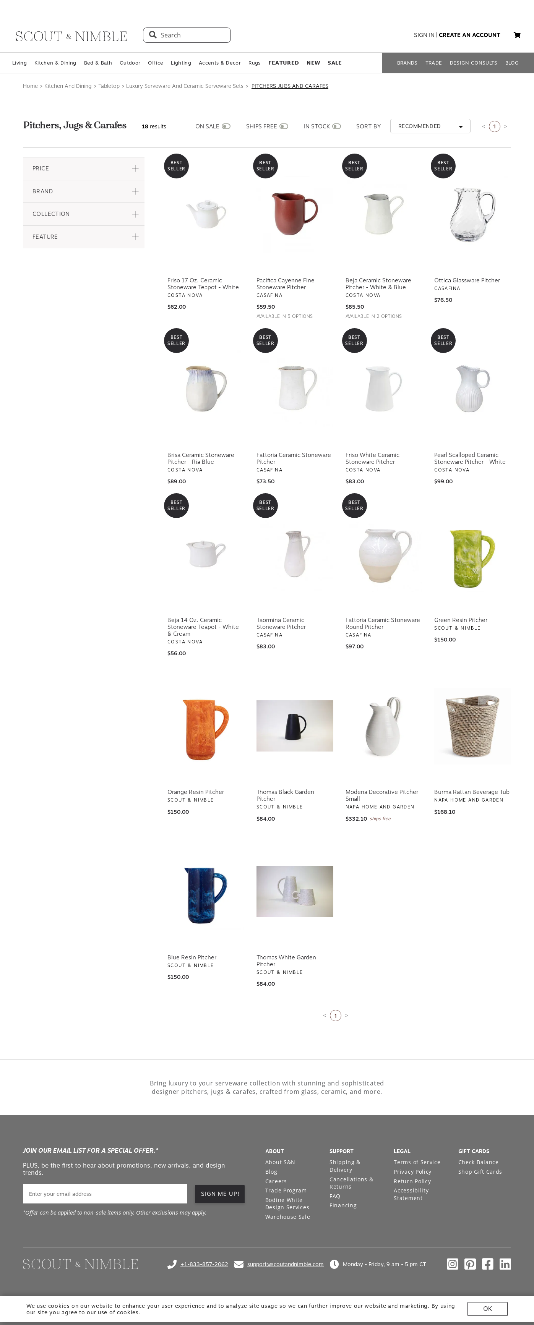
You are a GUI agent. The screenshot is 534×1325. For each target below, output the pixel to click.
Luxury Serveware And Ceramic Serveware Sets (184, 86)
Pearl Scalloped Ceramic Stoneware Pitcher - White (470, 458)
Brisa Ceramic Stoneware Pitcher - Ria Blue (200, 458)
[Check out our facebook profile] (487, 1264)
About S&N (280, 1162)
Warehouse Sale (287, 1216)
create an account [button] (469, 35)
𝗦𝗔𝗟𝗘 (335, 63)
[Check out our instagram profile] (452, 1264)
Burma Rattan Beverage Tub (472, 792)
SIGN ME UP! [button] (220, 1194)
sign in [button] (424, 35)
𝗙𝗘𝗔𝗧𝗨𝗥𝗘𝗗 (283, 63)
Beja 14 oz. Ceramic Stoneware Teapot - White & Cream (203, 627)
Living (19, 63)
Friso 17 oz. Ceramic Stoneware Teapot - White (203, 284)
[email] (105, 1194)
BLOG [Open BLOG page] (512, 63)
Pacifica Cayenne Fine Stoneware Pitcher (285, 284)
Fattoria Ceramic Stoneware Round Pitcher (383, 623)
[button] (517, 35)
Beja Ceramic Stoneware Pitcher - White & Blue (378, 284)
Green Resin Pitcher (460, 620)
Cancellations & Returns (351, 1183)
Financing (343, 1205)
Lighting (181, 63)
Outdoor (130, 63)
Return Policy (412, 1181)
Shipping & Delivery (344, 1165)
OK (487, 1308)
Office (155, 63)
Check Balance (478, 1162)
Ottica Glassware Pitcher (467, 280)
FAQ (335, 1196)
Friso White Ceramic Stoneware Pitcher (372, 458)
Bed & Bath (98, 63)
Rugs (254, 63)
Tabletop (109, 86)
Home (30, 86)
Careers (276, 1181)
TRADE (433, 63)
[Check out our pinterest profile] (470, 1264)
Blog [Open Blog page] (271, 1171)
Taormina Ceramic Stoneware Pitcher (281, 623)
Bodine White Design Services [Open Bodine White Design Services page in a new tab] (287, 1203)
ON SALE (207, 126)
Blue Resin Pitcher (191, 957)
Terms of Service (417, 1162)
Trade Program (286, 1190)
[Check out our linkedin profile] (505, 1264)
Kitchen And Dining (68, 86)
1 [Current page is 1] (494, 126)
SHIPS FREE (261, 126)
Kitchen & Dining (55, 63)
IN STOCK (317, 126)
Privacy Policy (413, 1171)
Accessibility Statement (411, 1194)
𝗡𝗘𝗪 (313, 63)
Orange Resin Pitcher (195, 792)
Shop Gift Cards (480, 1171)
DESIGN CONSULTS (474, 63)
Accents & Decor (220, 63)
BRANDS (407, 63)
